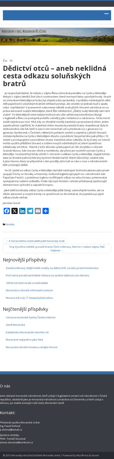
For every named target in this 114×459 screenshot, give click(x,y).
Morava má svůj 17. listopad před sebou (29, 298)
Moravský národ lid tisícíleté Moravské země (35, 455)
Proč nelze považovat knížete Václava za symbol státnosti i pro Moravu (47, 275)
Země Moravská (15, 324)
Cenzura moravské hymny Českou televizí (30, 317)
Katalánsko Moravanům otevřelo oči (27, 332)
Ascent (95, 455)
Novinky (10, 224)
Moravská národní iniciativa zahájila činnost (31, 347)
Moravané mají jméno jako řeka (24, 339)
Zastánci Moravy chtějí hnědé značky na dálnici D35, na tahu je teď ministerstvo (52, 268)
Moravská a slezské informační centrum (29, 290)
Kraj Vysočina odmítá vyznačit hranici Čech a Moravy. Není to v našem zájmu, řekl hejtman (57, 248)
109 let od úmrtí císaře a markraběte (27, 283)
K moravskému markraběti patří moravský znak (35, 241)
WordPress (82, 455)
